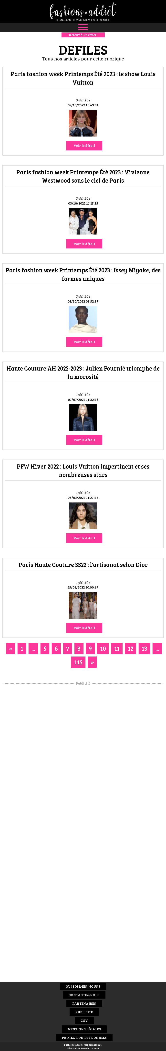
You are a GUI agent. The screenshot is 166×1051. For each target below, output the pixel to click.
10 (103, 648)
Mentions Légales (84, 1029)
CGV (84, 1020)
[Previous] (10, 648)
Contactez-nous (84, 994)
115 (78, 662)
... (33, 648)
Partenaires (84, 1003)
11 (117, 648)
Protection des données (84, 1037)
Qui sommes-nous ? (83, 986)
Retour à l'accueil (83, 34)
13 (144, 648)
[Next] (92, 662)
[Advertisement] (83, 759)
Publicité (84, 1012)
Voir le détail (84, 145)
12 (130, 648)
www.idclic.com (90, 1048)
